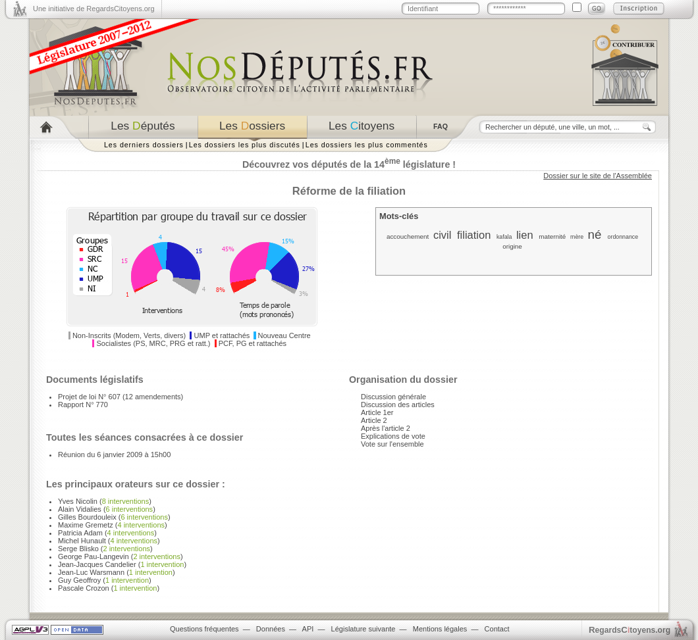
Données (270, 629)
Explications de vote (393, 436)
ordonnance (623, 237)
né (595, 234)
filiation (474, 235)
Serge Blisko (78, 549)
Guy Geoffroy (79, 580)
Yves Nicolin (77, 501)
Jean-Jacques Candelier (97, 564)
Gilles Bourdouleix (87, 517)
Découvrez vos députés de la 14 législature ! (349, 164)
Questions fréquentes (204, 629)
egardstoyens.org (629, 630)
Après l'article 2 (385, 428)
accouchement (408, 236)
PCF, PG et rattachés (252, 343)
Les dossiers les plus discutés (244, 145)
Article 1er (377, 412)
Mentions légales (440, 629)
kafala (504, 237)
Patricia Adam (80, 533)
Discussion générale (393, 397)
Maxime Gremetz (85, 525)
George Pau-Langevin (93, 556)
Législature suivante (363, 629)
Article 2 (374, 420)
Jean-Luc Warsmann (91, 572)
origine (512, 246)
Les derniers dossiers (144, 145)
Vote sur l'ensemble (392, 444)
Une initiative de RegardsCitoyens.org (94, 8)
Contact (497, 629)
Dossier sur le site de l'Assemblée (597, 176)
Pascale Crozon (83, 588)
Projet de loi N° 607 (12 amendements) (120, 397)
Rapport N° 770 (83, 404)
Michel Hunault (82, 541)
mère (576, 237)
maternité (552, 236)
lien (524, 235)
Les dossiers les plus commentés (367, 145)
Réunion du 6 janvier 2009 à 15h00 (114, 454)
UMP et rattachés (222, 335)
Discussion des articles (398, 404)
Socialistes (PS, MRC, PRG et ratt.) (154, 343)
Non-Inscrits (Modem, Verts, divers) (129, 335)
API (308, 629)
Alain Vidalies (79, 509)
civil (442, 235)
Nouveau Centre (284, 335)
